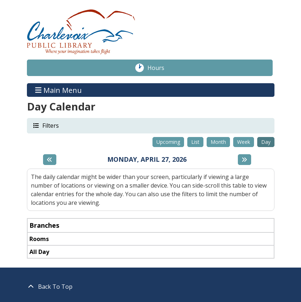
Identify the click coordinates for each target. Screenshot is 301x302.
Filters (50, 125)
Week (243, 141)
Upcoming (168, 141)
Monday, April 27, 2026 (147, 160)
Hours (159, 67)
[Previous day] (49, 159)
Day (266, 141)
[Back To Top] (150, 286)
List (195, 141)
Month (218, 141)
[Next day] (244, 159)
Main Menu (58, 90)
